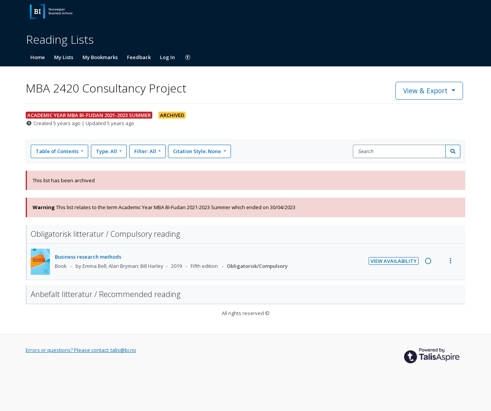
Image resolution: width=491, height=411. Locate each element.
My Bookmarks (100, 57)
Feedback (139, 57)
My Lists (63, 57)
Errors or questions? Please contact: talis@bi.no (81, 350)
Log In (167, 57)
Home (37, 57)
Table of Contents (58, 151)
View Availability (394, 260)
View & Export (426, 90)
